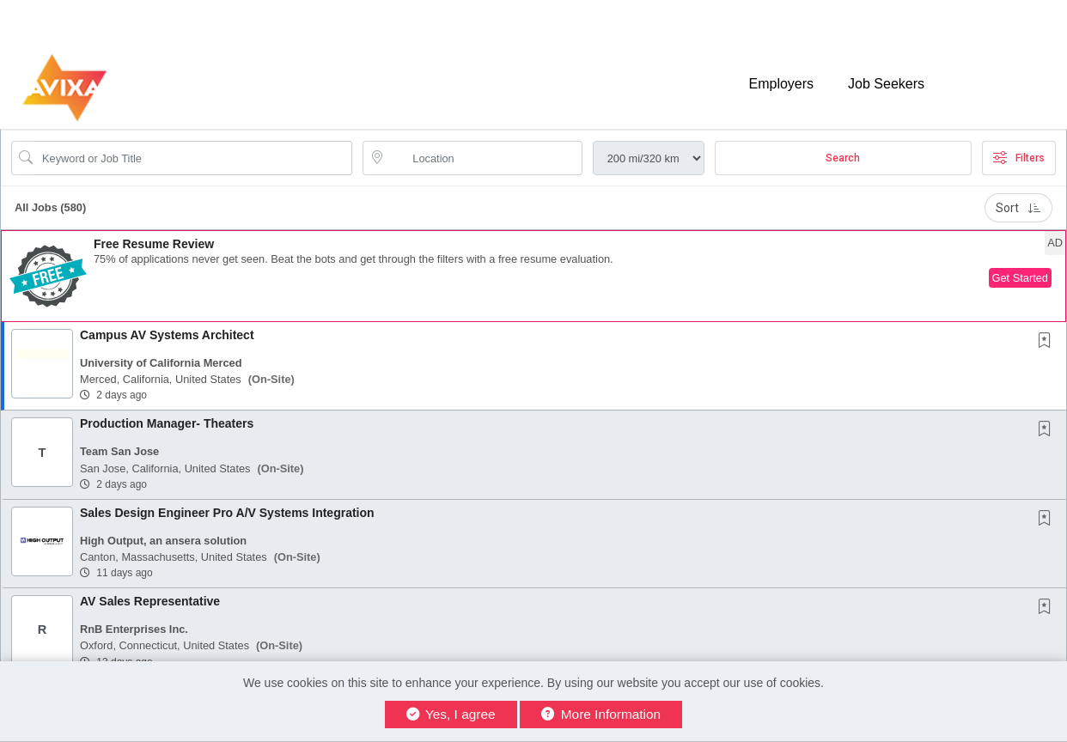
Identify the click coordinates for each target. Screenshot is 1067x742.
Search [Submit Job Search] (843, 158)
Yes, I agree (451, 714)
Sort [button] (1018, 208)
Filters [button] (1019, 158)
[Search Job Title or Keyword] (193, 158)
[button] (533, 276)
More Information (601, 714)
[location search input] (484, 158)
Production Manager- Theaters (166, 423)
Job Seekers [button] (886, 83)
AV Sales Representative (150, 601)
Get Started (1020, 277)
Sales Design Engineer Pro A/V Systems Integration (227, 513)
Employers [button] (781, 83)
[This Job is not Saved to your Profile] (1048, 342)
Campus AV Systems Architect (167, 335)
